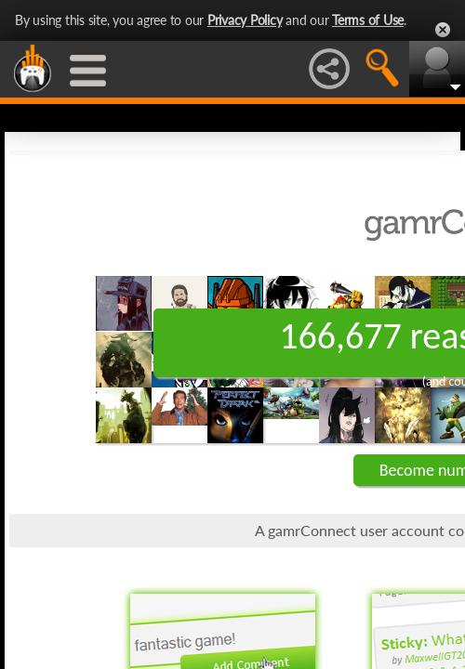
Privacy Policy (245, 20)
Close (442, 29)
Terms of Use (368, 20)
